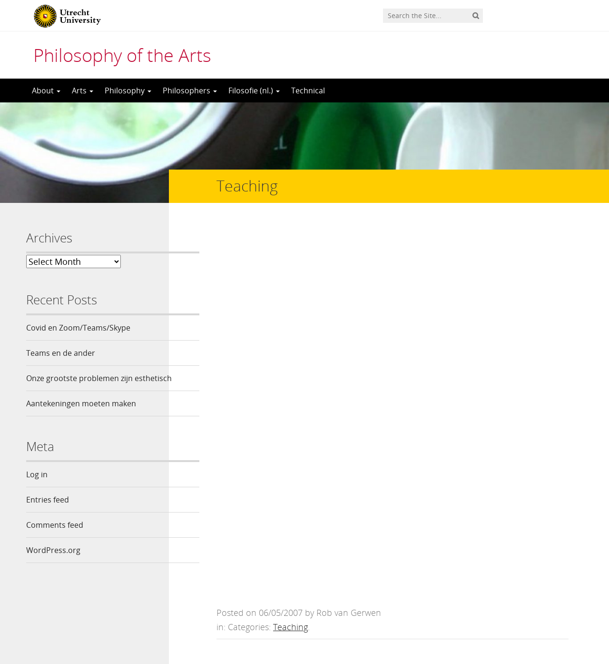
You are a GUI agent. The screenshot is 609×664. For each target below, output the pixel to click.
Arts (82, 90)
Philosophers (190, 90)
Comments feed (54, 541)
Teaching (290, 253)
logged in (287, 481)
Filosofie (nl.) (254, 90)
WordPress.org (53, 566)
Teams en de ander (60, 353)
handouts (254, 342)
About (46, 90)
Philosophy (128, 90)
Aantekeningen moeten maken (81, 419)
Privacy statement (540, 621)
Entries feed (47, 516)
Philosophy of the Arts (122, 54)
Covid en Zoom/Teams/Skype (78, 327)
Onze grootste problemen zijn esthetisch (79, 386)
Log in (37, 490)
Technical (308, 90)
